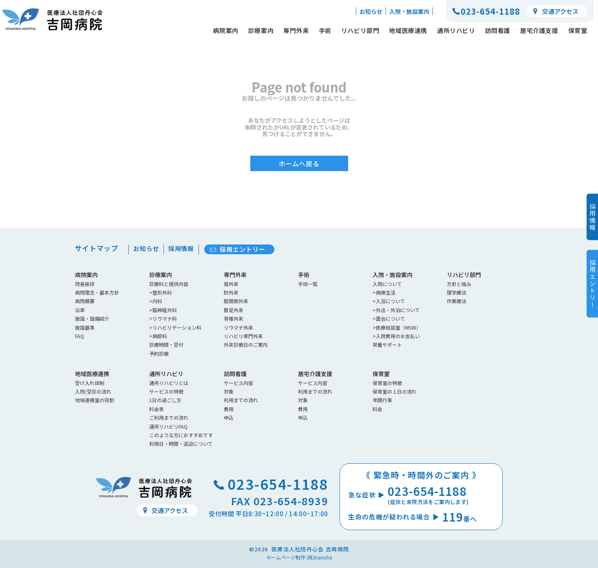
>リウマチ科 (163, 318)
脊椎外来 (233, 318)
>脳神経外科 (163, 309)
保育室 (577, 30)
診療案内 (261, 30)
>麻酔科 (158, 335)
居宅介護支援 (539, 30)
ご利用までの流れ (168, 417)
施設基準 (85, 327)
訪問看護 (497, 30)
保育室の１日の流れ (395, 391)
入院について (387, 283)
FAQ (79, 335)
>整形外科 (160, 292)
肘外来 (231, 292)
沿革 (80, 309)
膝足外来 (233, 309)
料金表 (156, 408)
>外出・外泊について (396, 309)
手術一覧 (308, 283)
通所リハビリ (456, 30)
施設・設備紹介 (92, 318)
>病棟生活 (384, 292)
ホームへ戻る (299, 167)
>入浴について (389, 300)
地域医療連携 (408, 30)
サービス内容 (238, 382)
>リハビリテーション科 (175, 327)
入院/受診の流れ (93, 391)
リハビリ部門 (360, 30)
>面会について (389, 318)
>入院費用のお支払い (396, 335)
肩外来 (231, 283)
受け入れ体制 (89, 382)
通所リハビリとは (168, 382)
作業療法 (456, 300)
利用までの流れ (241, 399)
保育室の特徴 (387, 382)
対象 (229, 391)
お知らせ (371, 11)
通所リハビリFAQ (168, 426)
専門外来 (296, 30)
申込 (229, 417)
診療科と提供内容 (168, 283)
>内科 (155, 300)
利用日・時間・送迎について (181, 443)
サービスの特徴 (166, 391)
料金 (377, 408)
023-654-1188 (490, 11)
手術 (325, 30)
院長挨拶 (85, 283)
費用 (229, 408)
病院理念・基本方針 (97, 292)
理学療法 (456, 292)
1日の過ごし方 (165, 399)
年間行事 (382, 399)
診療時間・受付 (166, 344)
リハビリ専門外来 (243, 335)
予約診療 (159, 353)
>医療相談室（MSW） (397, 327)
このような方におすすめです (181, 435)
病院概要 (85, 300)
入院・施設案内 (409, 11)
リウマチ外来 (238, 327)
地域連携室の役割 (94, 399)
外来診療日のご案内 (246, 344)
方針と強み (459, 283)
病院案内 (225, 30)
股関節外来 (236, 300)
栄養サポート (387, 344)
